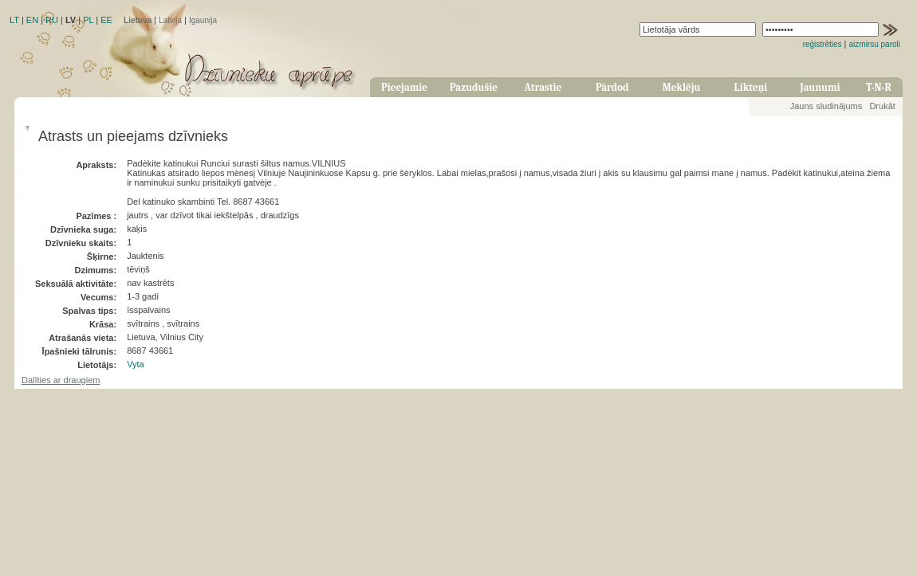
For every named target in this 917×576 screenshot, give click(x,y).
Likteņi (751, 87)
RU (51, 20)
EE (106, 20)
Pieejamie (404, 87)
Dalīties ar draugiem (61, 380)
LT (14, 20)
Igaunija (203, 20)
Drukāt (882, 106)
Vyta (135, 364)
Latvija (170, 20)
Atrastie (542, 87)
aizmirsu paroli (874, 44)
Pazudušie (474, 87)
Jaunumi (820, 87)
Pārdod (612, 87)
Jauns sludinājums (826, 106)
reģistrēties (822, 44)
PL (88, 20)
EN (32, 20)
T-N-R (878, 87)
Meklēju (682, 87)
